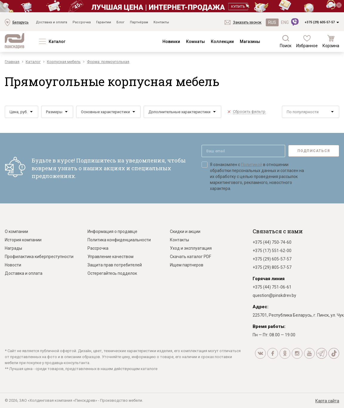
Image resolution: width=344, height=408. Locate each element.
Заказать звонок (247, 22)
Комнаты (195, 41)
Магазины (250, 41)
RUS (272, 22)
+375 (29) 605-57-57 (320, 22)
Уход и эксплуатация (191, 248)
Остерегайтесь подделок (112, 273)
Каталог (57, 41)
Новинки (171, 41)
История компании (23, 239)
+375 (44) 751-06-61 (272, 287)
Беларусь (20, 22)
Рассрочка (82, 22)
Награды (13, 248)
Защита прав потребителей (114, 265)
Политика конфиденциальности (119, 239)
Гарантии (103, 22)
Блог (120, 22)
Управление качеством (110, 256)
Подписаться (313, 151)
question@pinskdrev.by (274, 295)
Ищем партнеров (186, 265)
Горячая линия (269, 278)
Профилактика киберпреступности (39, 256)
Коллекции (222, 41)
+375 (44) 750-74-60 (272, 242)
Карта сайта (327, 400)
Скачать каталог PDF (190, 256)
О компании (16, 231)
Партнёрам (139, 22)
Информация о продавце (112, 231)
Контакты (161, 22)
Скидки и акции (185, 231)
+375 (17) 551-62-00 (272, 250)
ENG (285, 22)
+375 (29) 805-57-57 (272, 267)
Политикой (251, 164)
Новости (13, 265)
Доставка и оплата (51, 22)
